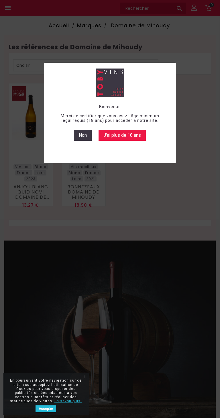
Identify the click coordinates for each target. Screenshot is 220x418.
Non (83, 135)
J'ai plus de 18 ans (122, 135)
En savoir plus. (68, 401)
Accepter (46, 409)
